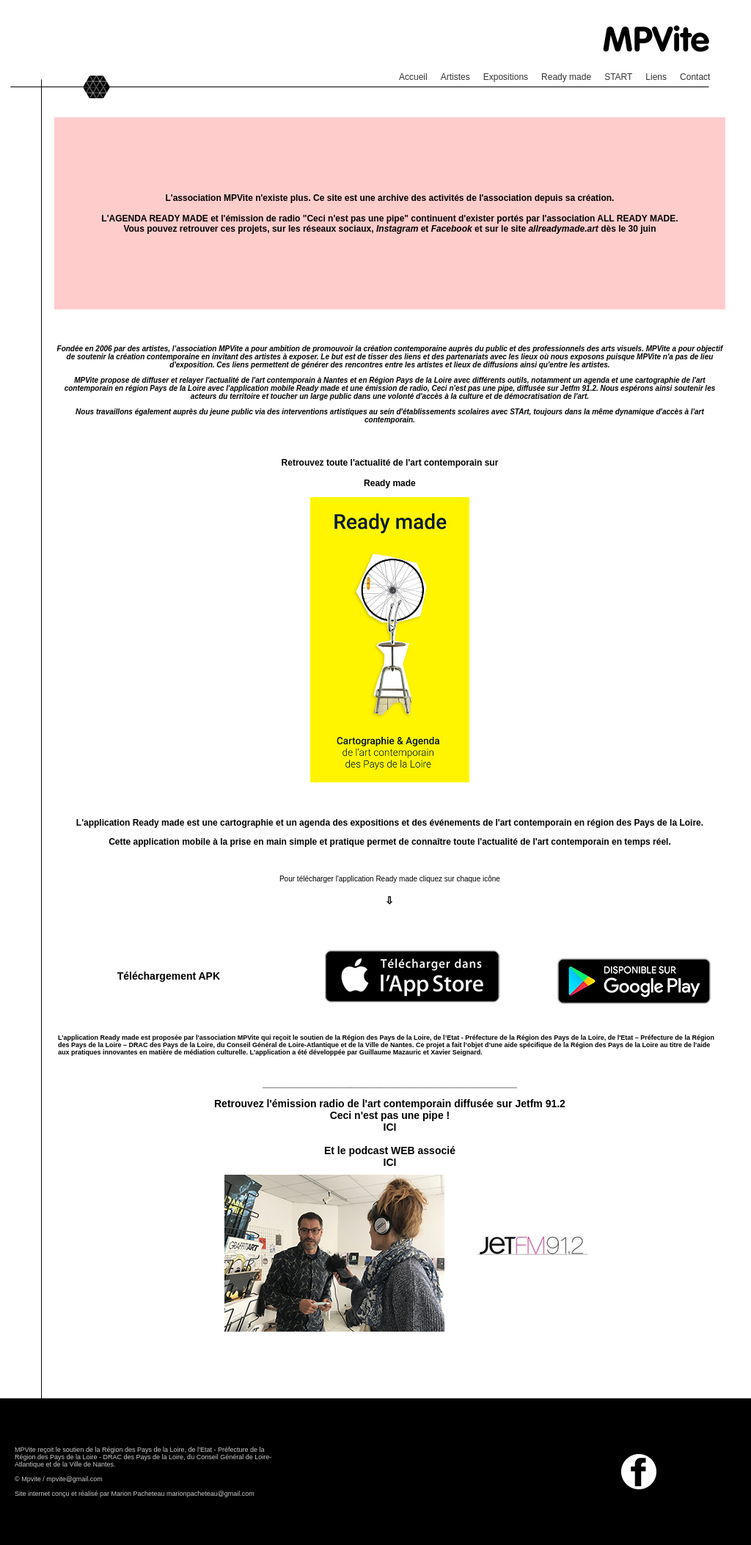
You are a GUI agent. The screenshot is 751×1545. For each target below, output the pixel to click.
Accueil (413, 77)
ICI (390, 1127)
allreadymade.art (563, 229)
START (618, 77)
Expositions (505, 77)
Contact (695, 77)
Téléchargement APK (168, 976)
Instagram (397, 229)
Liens (656, 77)
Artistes (455, 77)
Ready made (566, 77)
